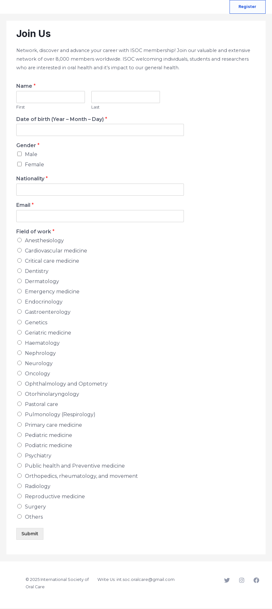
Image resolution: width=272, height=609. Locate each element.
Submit (29, 534)
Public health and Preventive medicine (75, 466)
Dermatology (42, 282)
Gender (28, 146)
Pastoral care (41, 405)
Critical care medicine (52, 262)
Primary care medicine (53, 425)
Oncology (37, 374)
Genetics (36, 323)
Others (34, 518)
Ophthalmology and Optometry (66, 384)
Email (25, 206)
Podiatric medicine (48, 446)
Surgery (35, 507)
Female (34, 165)
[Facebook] (256, 581)
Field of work (35, 232)
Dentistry (37, 272)
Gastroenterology (48, 313)
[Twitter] (227, 581)
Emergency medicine (52, 292)
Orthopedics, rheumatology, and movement (81, 477)
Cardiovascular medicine (56, 251)
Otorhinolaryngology (52, 395)
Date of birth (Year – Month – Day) (61, 120)
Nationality (32, 179)
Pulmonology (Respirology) (60, 415)
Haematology (42, 343)
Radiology (37, 487)
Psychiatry (38, 456)
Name (26, 87)
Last (95, 107)
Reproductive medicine (55, 497)
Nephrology (40, 354)
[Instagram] (242, 581)
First (20, 107)
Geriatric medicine (48, 333)
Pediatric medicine (48, 435)
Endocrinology (44, 302)
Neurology (39, 364)
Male (31, 155)
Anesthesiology (44, 241)
